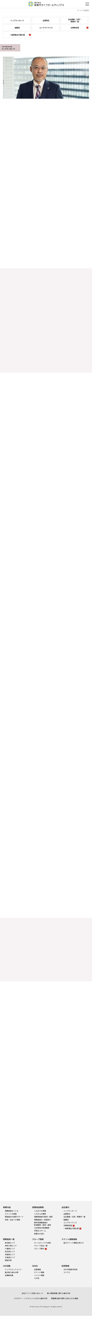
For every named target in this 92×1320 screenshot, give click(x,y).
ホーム (79, 10)
